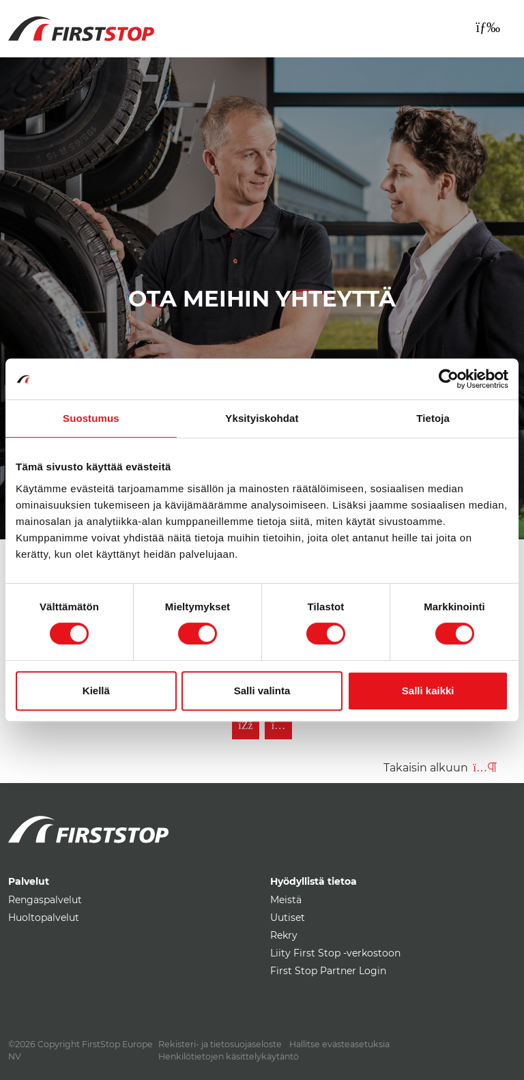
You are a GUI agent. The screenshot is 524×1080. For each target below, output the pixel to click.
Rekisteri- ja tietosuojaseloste (220, 1044)
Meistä (286, 900)
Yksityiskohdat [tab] (261, 418)
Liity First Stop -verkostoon (335, 953)
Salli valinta (262, 690)
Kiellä (96, 690)
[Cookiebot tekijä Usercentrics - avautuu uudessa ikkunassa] (448, 379)
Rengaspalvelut (45, 900)
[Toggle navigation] (488, 27)
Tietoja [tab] (433, 418)
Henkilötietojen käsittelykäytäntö (228, 1056)
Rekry (283, 935)
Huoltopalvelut (43, 917)
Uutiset (287, 917)
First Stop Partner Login (328, 971)
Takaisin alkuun (440, 767)
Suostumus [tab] (91, 418)
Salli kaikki (428, 690)
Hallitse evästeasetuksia (339, 1044)
